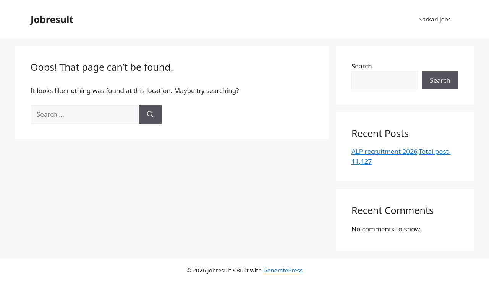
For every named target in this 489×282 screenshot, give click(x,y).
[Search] (150, 114)
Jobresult (52, 19)
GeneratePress (283, 270)
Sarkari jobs (435, 19)
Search (361, 66)
